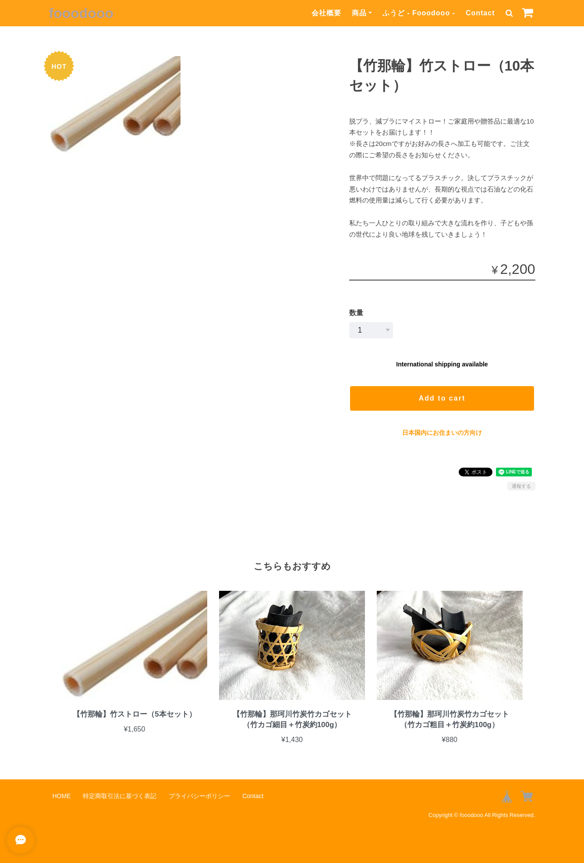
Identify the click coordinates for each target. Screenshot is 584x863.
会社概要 (326, 13)
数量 (356, 312)
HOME (62, 795)
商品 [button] (359, 13)
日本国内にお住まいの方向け (442, 432)
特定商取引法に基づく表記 (119, 795)
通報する (521, 486)
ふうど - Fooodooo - (418, 13)
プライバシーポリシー (199, 795)
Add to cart (442, 398)
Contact (480, 13)
